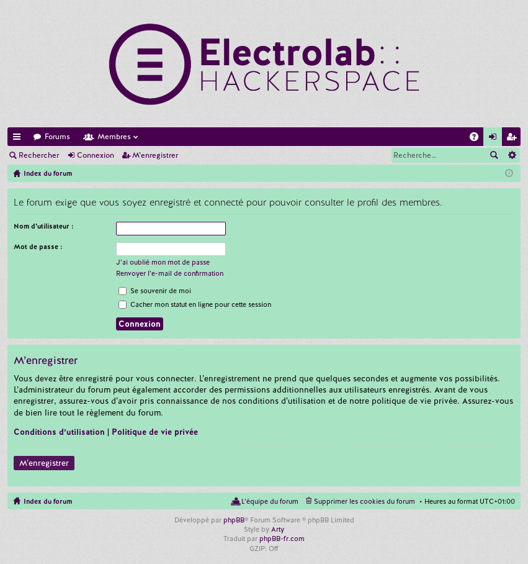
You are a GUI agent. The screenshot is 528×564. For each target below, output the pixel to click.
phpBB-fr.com (282, 538)
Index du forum (48, 501)
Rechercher (39, 155)
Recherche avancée (511, 155)
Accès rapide (19, 139)
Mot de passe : (38, 246)
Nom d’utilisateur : (44, 226)
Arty (277, 529)
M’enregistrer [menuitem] (514, 139)
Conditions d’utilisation (59, 432)
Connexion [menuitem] (495, 139)
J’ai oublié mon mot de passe (163, 262)
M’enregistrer (155, 155)
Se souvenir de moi (155, 290)
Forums (57, 137)
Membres (114, 137)
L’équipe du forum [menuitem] (269, 501)
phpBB (233, 520)
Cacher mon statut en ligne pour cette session (195, 304)
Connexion (95, 155)
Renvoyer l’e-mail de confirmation (169, 273)
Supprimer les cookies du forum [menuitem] (364, 501)
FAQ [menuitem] (477, 139)
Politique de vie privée (155, 432)
